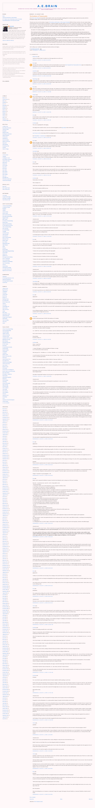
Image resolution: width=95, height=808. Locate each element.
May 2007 (4, 639)
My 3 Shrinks (5, 241)
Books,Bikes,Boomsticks (7, 127)
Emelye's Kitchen (6, 350)
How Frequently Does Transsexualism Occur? (73, 64)
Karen (34, 63)
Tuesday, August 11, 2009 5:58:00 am (42, 148)
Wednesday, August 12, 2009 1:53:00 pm (42, 750)
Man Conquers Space (6, 187)
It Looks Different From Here (8, 225)
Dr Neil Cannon (5, 344)
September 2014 (5, 493)
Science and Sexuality (6, 383)
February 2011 (5, 562)
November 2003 (5, 711)
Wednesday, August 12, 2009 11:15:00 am (43, 672)
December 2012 (5, 525)
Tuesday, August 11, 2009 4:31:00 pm (42, 278)
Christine (34, 94)
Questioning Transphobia (7, 377)
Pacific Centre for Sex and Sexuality (9, 371)
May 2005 (4, 680)
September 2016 (5, 458)
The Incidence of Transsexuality (38, 16)
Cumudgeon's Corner (6, 157)
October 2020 (5, 432)
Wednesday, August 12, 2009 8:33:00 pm (42, 794)
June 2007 (4, 637)
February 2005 (5, 686)
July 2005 (4, 677)
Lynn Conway (5, 365)
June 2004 (4, 699)
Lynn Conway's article (36, 133)
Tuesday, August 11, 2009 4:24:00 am (42, 137)
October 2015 (5, 474)
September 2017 (5, 450)
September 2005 (5, 673)
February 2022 (5, 413)
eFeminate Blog (5, 348)
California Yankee (6, 129)
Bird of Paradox (5, 341)
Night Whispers (5, 244)
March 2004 (5, 704)
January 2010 (5, 584)
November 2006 (5, 649)
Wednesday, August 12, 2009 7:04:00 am (43, 523)
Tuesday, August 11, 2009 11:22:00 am (42, 236)
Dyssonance (5, 345)
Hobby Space (5, 162)
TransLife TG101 (6, 395)
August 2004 (5, 696)
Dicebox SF (5, 297)
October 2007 (5, 630)
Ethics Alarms (5, 219)
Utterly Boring (5, 266)
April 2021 (4, 427)
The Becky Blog (5, 386)
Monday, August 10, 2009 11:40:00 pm (42, 112)
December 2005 (5, 668)
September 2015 (5, 475)
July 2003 (4, 718)
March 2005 (5, 684)
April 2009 (4, 599)
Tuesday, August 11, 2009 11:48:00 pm (42, 376)
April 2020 (4, 441)
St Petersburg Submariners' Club (8, 277)
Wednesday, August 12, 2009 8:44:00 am (43, 596)
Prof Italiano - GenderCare (7, 374)
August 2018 (5, 444)
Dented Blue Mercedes (6, 342)
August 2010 (5, 572)
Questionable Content (6, 314)
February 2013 (5, 522)
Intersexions (5, 357)
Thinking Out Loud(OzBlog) (7, 261)
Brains (4, 97)
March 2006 (5, 663)
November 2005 (5, 670)
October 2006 (5, 651)
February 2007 (5, 644)
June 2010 (4, 575)
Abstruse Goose (5, 288)
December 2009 (5, 586)
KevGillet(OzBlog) (6, 229)
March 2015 (5, 484)
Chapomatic (5, 276)
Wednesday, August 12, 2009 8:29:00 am (43, 568)
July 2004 (4, 698)
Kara (33, 115)
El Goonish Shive (6, 300)
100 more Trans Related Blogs (8, 328)
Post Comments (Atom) (38, 801)
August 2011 (5, 551)
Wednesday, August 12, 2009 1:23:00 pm (42, 734)
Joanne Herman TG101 (6, 359)
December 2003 (5, 710)
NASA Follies (5, 165)
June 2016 (4, 460)
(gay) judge (64, 127)
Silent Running (5, 144)
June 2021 (4, 424)
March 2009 (5, 601)
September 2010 (5, 570)
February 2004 (5, 706)
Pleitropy (4, 247)
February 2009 (5, 603)
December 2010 (5, 565)
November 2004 (5, 691)
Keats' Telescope (5, 228)
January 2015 (5, 486)
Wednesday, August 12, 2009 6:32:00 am (43, 475)
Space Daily (5, 169)
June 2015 (4, 479)
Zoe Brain (34, 122)
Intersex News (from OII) (7, 356)
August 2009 (5, 593)
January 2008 (5, 625)
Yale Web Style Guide (6, 199)
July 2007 (4, 636)
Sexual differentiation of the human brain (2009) (11, 20)
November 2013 (5, 510)
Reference (35, 50)
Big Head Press (5, 289)
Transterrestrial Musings (7, 180)
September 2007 (5, 632)
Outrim (4, 311)
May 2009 (4, 598)
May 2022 (4, 408)
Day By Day (5, 295)
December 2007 (5, 627)
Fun (3, 103)
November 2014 (5, 489)
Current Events (5, 99)
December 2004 (5, 689)
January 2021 (5, 429)
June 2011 (4, 555)
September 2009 (5, 591)
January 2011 (5, 563)
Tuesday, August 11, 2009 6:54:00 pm (42, 291)
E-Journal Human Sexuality (7, 347)
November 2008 (5, 608)
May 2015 (4, 481)
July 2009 (4, 594)
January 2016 (5, 469)
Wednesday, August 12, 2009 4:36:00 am (43, 464)
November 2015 (5, 472)
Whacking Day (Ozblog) (7, 267)
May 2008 (4, 618)
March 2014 (5, 503)
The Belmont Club (6, 145)
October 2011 (5, 548)
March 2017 (5, 451)
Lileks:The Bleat (5, 234)
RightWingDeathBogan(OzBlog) (8, 250)
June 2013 (4, 517)
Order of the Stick (6, 309)
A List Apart (5, 195)
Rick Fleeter (5, 168)
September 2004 (5, 694)
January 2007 (5, 646)
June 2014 (4, 498)
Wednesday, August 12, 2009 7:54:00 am (43, 536)
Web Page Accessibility (7, 198)
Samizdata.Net (5, 138)
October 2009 (5, 589)
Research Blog (5, 249)
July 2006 (4, 656)
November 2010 (5, 567)
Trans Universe (5, 390)
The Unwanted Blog (6, 260)
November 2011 (5, 546)
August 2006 (5, 655)
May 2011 (4, 556)
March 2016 (5, 465)
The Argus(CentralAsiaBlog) (7, 256)
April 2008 (4, 620)
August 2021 (5, 420)
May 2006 (4, 660)
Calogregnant (5, 291)
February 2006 (5, 665)
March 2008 (5, 622)
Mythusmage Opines (6, 243)
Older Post (90, 799)
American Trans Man (6, 335)
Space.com (4, 175)
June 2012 (4, 536)
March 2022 (5, 412)
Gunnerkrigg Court (6, 306)
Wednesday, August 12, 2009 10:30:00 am (43, 624)
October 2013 (5, 512)
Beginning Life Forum (6, 339)
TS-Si (3, 398)
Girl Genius (5, 305)
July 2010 (4, 574)
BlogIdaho (4, 208)
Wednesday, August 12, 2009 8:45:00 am (43, 602)
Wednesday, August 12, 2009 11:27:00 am (43, 692)
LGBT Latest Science (6, 363)
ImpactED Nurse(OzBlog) (7, 223)
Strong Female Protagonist (7, 317)
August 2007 (5, 634)
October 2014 (5, 491)
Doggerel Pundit (5, 217)
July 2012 (4, 534)
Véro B (34, 605)
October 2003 (5, 713)
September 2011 (5, 549)
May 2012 (4, 537)
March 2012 (5, 541)
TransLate (4, 393)
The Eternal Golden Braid (7, 178)
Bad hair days (35, 56)
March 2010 (5, 580)
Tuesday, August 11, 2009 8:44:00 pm (42, 313)
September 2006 (5, 653)
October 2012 (5, 529)
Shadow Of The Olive (6, 141)
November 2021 (5, 417)
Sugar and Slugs (5, 384)
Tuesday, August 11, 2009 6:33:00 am (42, 158)
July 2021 (4, 422)
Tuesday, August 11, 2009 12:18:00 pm (42, 266)
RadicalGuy (5, 378)
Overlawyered (5, 136)
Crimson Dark (5, 294)
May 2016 (4, 462)
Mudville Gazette (6, 132)
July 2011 (4, 553)
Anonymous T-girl (6, 336)
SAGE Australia (5, 380)
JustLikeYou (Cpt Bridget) (7, 362)
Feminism (4, 102)
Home (61, 799)
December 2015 (5, 470)
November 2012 (5, 527)
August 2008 (5, 613)
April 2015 (4, 482)
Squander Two (5, 255)
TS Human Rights (42, 50)
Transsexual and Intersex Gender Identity (10, 17)
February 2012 (5, 543)
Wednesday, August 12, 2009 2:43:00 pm (42, 768)
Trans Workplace (5, 392)
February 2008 (5, 624)
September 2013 (5, 513)
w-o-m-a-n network (6, 402)
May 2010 (4, 577)
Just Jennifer (35, 151)
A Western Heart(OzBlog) (7, 205)
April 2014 (4, 501)
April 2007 (4, 641)
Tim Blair (4, 147)
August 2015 (5, 477)
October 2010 (5, 568)
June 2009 (4, 596)
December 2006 (5, 648)
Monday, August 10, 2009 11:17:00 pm (42, 91)
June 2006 (4, 658)
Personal (4, 108)
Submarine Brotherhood (7, 279)
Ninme (4, 246)
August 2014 (5, 494)
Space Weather (5, 174)
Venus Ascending (5, 320)
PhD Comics (5, 312)
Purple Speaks (5, 375)
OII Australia (5, 368)
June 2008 (4, 617)
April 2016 (4, 463)
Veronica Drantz (5, 401)
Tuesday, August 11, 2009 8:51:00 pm (42, 339)
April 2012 (4, 539)
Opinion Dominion (6, 135)
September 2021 (5, 419)
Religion (4, 112)
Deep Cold (4, 186)
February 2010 (5, 582)
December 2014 (5, 487)
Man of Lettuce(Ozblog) (7, 237)
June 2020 (4, 438)
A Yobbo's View (5, 126)
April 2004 (4, 703)
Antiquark (4, 156)
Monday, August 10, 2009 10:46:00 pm (42, 83)
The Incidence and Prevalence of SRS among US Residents (59, 22)
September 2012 (5, 531)
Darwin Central (5, 213)
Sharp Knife (5, 142)
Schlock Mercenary (6, 315)
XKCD (4, 323)
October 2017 (5, 448)
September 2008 (5, 611)
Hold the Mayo (5, 222)
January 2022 (5, 415)
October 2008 (5, 610)
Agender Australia (6, 333)
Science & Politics (6, 139)
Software (4, 115)
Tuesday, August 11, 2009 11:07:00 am (42, 216)
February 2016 (5, 467)
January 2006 (5, 667)
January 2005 (5, 687)
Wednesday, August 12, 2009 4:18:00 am (43, 438)
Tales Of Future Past (6, 189)
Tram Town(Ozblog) (6, 263)
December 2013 (5, 508)
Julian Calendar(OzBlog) (7, 226)
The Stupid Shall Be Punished (8, 280)
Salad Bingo (5, 381)
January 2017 (5, 453)
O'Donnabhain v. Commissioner (39, 135)
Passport (4, 106)
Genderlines (5, 353)
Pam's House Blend (35, 17)
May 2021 (4, 425)
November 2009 (5, 587)
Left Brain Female (6, 232)
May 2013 (4, 518)
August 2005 (5, 675)
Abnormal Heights (6, 331)
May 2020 (4, 439)
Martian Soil (5, 163)
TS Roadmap (5, 396)
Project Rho (5, 166)
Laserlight (4, 231)
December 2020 (5, 431)
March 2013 (5, 520)
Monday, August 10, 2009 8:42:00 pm (42, 60)
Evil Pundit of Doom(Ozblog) (8, 220)
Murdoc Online (5, 240)
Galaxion (4, 303)
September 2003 (5, 715)
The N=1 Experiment (6, 258)
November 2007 (5, 629)
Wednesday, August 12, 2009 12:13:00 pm (43, 719)
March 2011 (5, 560)
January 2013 (5, 524)
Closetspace (5, 292)
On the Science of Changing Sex (8, 369)
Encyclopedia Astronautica (7, 159)
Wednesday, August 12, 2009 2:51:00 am (43, 419)
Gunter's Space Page (6, 160)
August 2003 (5, 717)
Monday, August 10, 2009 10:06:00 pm (42, 75)
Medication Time (5, 238)
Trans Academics (5, 387)
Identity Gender (5, 354)
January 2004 (5, 708)
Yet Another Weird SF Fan (7, 269)
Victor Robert (35, 281)
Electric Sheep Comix (6, 301)
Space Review (5, 172)
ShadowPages (35, 78)
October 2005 (5, 672)
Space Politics (5, 171)
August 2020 (5, 434)
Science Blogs (5, 252)
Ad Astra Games (5, 154)
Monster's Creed (5, 366)
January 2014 (5, 506)
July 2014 (4, 496)
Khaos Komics (5, 307)
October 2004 (5, 692)
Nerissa (34, 316)
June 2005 (4, 679)
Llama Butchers (5, 235)
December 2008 (5, 606)
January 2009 (5, 605)
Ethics (4, 100)
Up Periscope (5, 282)
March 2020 (5, 443)
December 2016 (5, 455)
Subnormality (5, 318)
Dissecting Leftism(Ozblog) (7, 216)
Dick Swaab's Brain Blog (7, 214)
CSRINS (4, 210)
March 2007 (5, 642)
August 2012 (5, 532)
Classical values (5, 211)
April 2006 (4, 661)
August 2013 (5, 515)
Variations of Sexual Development (8, 399)
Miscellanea (5, 105)
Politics (4, 109)
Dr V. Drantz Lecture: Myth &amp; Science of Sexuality (12, 19)
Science (4, 114)
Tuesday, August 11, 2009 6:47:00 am (42, 175)
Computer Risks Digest (6, 196)
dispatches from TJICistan (7, 270)
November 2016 (5, 456)
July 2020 (4, 436)
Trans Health (5, 389)
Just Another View (6, 360)
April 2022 (4, 410)
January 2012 (5, 544)
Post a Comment (32, 797)
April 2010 (4, 579)
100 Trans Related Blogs (7, 330)
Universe (4, 264)
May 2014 (4, 500)
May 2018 (4, 446)
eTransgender (5, 351)
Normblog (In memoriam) (7, 133)
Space (4, 117)
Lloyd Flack (35, 70)
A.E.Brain (47, 6)
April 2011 (4, 558)
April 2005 (4, 682)
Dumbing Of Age (5, 298)
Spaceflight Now (5, 177)
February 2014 (5, 505)
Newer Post (32, 799)
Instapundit (4, 130)
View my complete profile (8, 40)
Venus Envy (5, 321)
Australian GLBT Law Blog (7, 337)
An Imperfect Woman (6, 207)
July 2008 (4, 615)
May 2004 (4, 701)
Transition (4, 118)
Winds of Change (5, 148)
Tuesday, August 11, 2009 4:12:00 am (42, 119)
